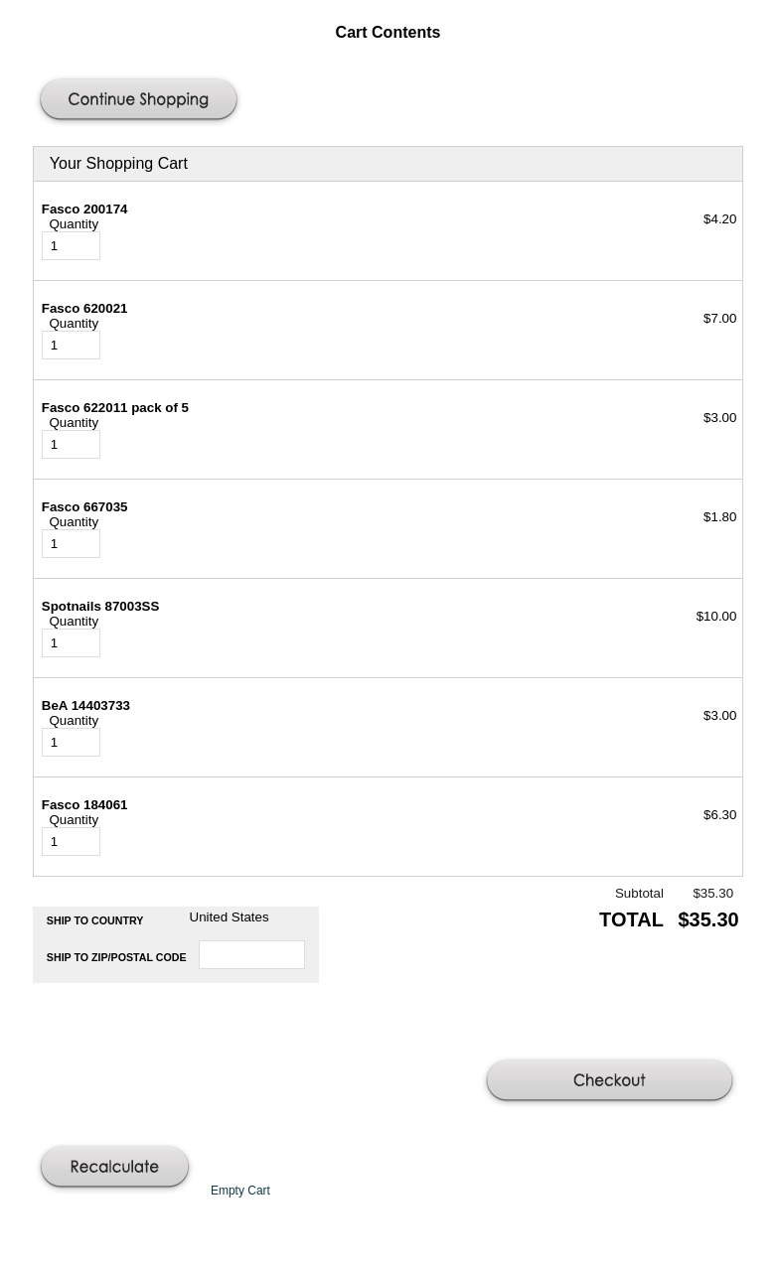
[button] (141, 101)
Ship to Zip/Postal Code (117, 957)
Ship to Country (95, 920)
